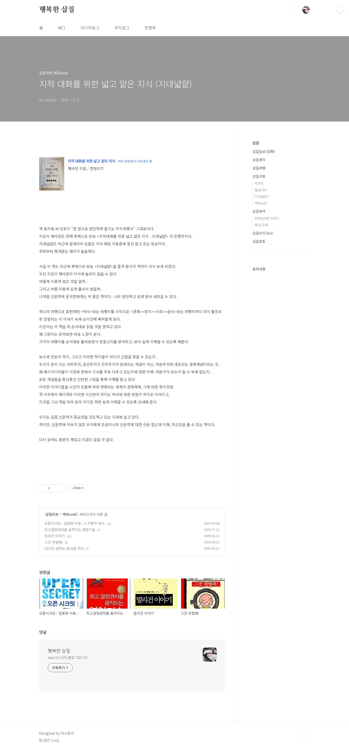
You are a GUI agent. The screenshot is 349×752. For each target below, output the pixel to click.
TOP (306, 735)
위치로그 (121, 28)
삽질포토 (258, 241)
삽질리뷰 (51, 514)
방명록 (150, 28)
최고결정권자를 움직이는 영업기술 (69, 529)
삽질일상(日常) (263, 151)
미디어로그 (90, 28)
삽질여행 (258, 167)
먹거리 (259, 183)
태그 (61, 28)
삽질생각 (258, 159)
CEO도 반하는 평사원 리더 (64, 548)
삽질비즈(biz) (262, 233)
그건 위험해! (53, 542)
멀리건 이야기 (54, 535)
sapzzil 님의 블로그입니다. (68, 657)
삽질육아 (258, 211)
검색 (294, 10)
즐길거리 (261, 190)
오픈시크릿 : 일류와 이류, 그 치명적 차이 (74, 523)
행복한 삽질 (57, 9)
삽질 (255, 142)
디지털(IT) (261, 196)
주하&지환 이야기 (267, 218)
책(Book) (69, 514)
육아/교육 (261, 224)
